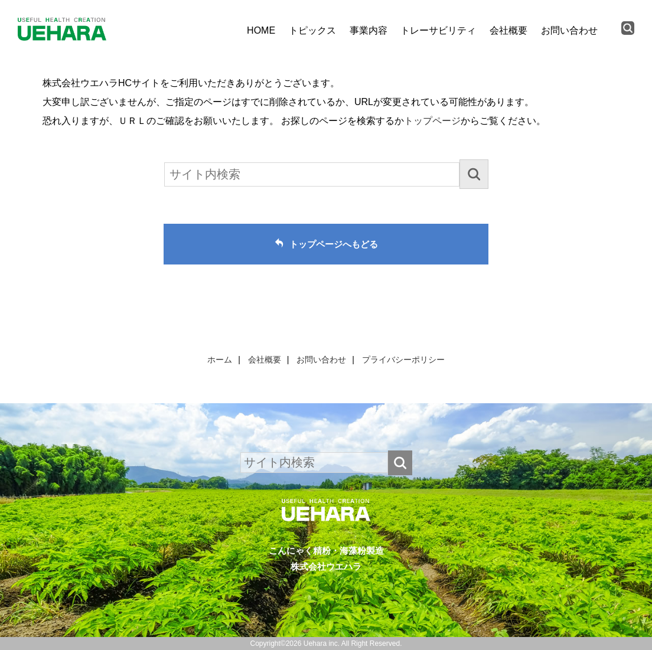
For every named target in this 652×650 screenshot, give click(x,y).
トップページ (432, 121)
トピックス (312, 30)
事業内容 (368, 30)
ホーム (219, 359)
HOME (261, 30)
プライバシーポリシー (403, 359)
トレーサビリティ (438, 30)
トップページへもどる (333, 244)
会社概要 (508, 30)
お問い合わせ (569, 30)
